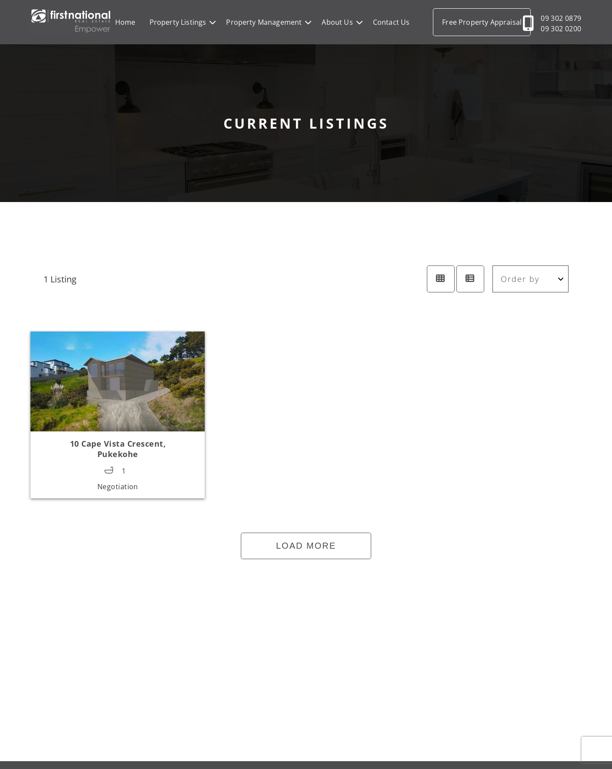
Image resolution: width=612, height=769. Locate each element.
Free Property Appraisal (482, 22)
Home (125, 22)
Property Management (264, 22)
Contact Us (391, 22)
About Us (337, 22)
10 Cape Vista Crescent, (118, 448)
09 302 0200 (561, 28)
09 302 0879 (561, 18)
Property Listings (178, 22)
